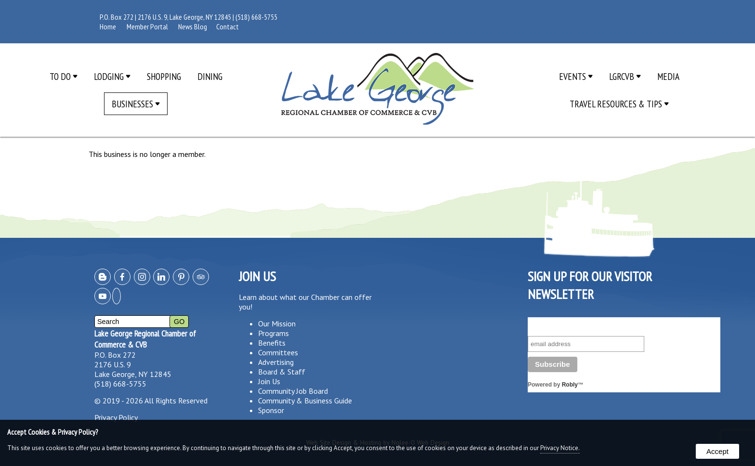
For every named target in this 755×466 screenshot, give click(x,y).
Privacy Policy (116, 417)
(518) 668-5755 (256, 17)
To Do (64, 76)
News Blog (192, 26)
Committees (278, 352)
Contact (227, 26)
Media (668, 76)
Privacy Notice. (560, 448)
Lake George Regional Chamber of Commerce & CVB (145, 339)
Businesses (136, 104)
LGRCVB (625, 76)
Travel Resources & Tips (619, 104)
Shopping (164, 76)
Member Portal (147, 26)
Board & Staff (281, 371)
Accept (717, 451)
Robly (570, 384)
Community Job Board (293, 391)
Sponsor (271, 410)
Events (576, 76)
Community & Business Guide (305, 400)
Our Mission (277, 323)
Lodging (112, 76)
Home (108, 26)
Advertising (276, 362)
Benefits (272, 343)
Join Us (269, 381)
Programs (273, 333)
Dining (209, 76)
